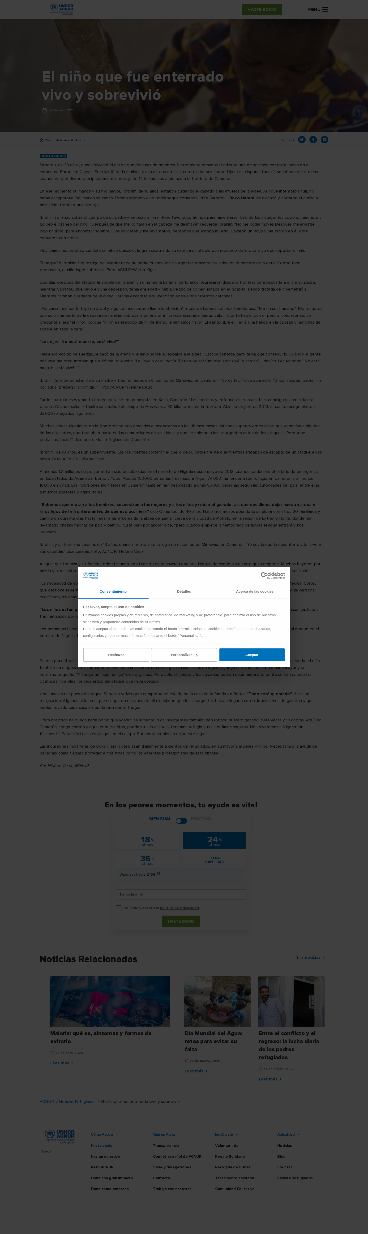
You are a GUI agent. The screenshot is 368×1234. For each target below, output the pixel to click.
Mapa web (272, 1225)
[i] (158, 873)
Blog (281, 1156)
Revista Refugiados (295, 1178)
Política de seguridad (209, 1225)
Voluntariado (227, 1145)
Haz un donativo (105, 1156)
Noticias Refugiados (77, 1101)
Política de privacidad (163, 1225)
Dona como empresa (110, 1189)
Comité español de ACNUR (177, 1156)
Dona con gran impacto (112, 1178)
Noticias (284, 1145)
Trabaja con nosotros (172, 1189)
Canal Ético (245, 1225)
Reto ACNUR (102, 1167)
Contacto (161, 1178)
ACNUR (47, 1101)
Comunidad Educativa (234, 1189)
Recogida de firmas (233, 1167)
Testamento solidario (234, 1178)
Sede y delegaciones (172, 1167)
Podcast (284, 1167)
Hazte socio (181, 921)
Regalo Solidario (230, 1156)
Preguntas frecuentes (308, 1225)
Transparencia (166, 1145)
